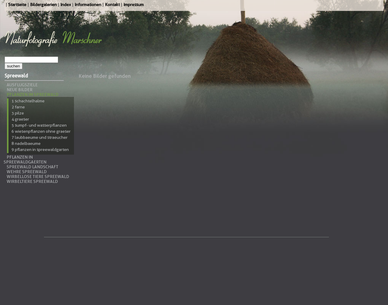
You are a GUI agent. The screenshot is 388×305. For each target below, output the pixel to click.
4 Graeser (20, 119)
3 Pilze (18, 113)
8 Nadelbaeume (26, 143)
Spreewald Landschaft (32, 166)
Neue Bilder (19, 89)
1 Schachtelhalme (28, 100)
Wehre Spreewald (27, 171)
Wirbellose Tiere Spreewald (38, 176)
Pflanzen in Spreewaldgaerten (25, 159)
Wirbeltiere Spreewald (32, 181)
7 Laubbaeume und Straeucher (40, 137)
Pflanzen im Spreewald (33, 94)
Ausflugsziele (22, 84)
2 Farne (18, 107)
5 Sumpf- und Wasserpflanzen (39, 125)
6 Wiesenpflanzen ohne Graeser (41, 131)
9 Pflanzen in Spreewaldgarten (40, 149)
